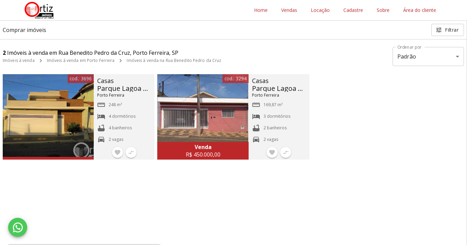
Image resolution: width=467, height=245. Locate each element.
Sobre (383, 10)
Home (261, 10)
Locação (320, 10)
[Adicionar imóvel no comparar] (131, 152)
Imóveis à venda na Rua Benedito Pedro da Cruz (174, 60)
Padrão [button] (406, 56)
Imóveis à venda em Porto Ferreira (81, 60)
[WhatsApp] (17, 227)
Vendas (289, 10)
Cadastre (353, 10)
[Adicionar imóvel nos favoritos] (117, 152)
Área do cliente (419, 10)
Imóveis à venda (19, 60)
